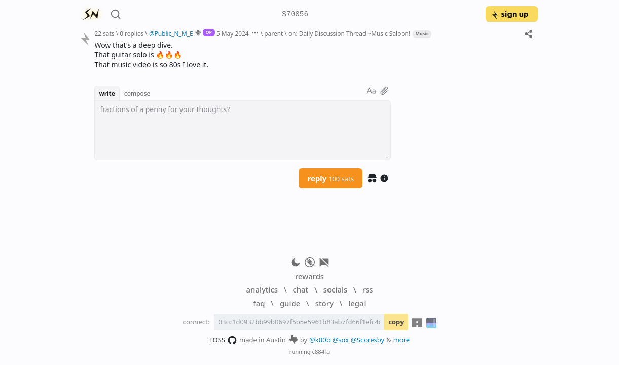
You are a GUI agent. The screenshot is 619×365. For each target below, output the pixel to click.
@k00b (320, 339)
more (401, 339)
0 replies (131, 33)
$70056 (295, 14)
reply (331, 178)
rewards (309, 276)
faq (259, 303)
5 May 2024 (232, 33)
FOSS (223, 340)
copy (396, 321)
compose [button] (137, 93)
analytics (262, 289)
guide (290, 303)
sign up (510, 14)
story (324, 303)
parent (273, 33)
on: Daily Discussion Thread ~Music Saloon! (349, 33)
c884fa (321, 351)
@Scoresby (367, 339)
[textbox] (242, 130)
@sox (341, 339)
